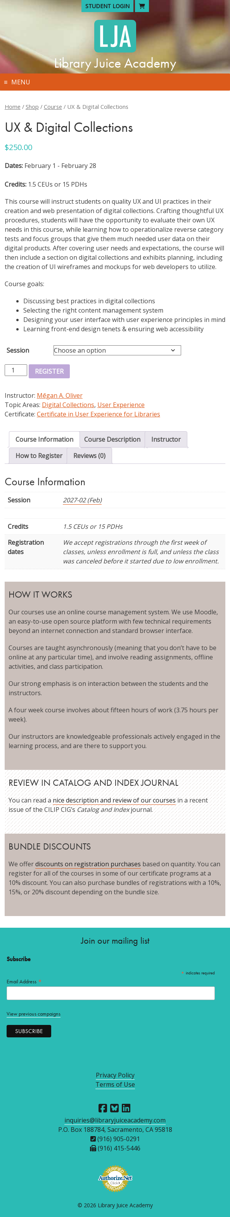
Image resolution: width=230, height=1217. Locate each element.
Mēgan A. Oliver (60, 395)
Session (18, 350)
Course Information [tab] (44, 439)
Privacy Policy (115, 1075)
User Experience (121, 404)
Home (13, 106)
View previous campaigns (34, 1014)
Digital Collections (68, 404)
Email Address (24, 981)
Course (53, 106)
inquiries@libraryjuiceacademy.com (115, 1120)
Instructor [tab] (166, 439)
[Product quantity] (16, 370)
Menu (20, 82)
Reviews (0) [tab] (89, 455)
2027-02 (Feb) (82, 500)
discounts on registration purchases (88, 864)
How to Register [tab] (39, 455)
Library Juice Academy (115, 63)
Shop (32, 106)
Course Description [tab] (112, 439)
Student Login (107, 6)
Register (49, 371)
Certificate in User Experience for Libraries (98, 414)
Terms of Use (115, 1084)
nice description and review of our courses (114, 800)
